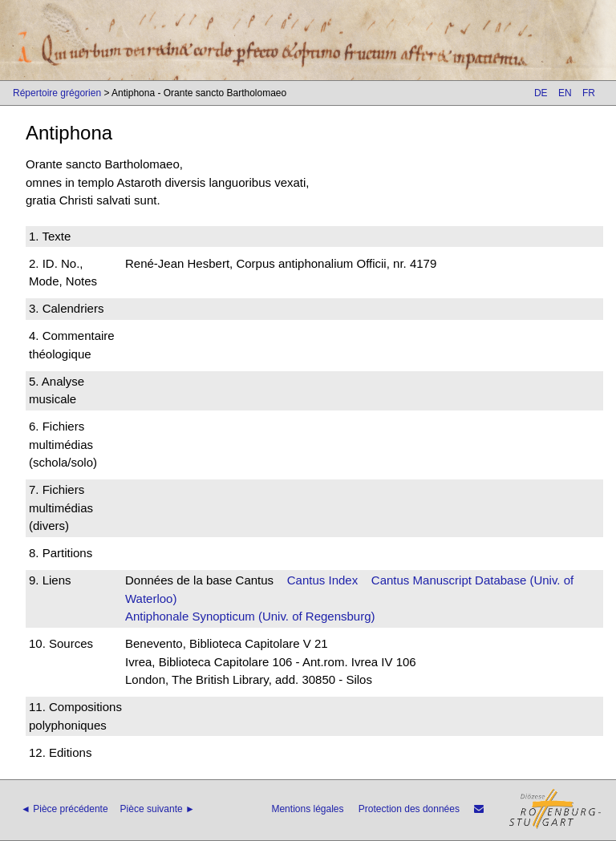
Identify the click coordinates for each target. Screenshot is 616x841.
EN (565, 93)
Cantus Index (322, 580)
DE (541, 93)
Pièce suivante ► (157, 809)
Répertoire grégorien (57, 93)
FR (588, 93)
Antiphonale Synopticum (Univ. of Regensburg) (250, 616)
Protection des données (409, 809)
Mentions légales (307, 809)
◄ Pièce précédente (64, 809)
